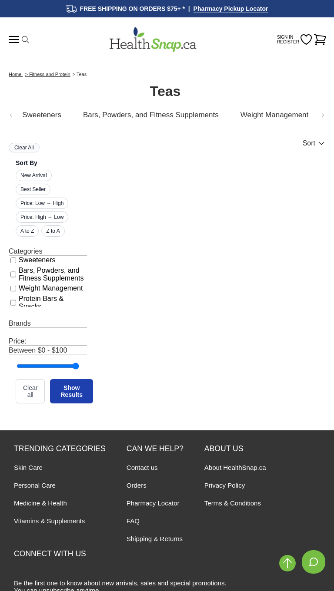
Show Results (71, 391)
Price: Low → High (41, 203)
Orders (137, 485)
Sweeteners (41, 115)
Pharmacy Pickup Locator (231, 8)
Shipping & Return (153, 538)
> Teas (80, 74)
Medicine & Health (40, 503)
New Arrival (33, 175)
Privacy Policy (224, 485)
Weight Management (274, 115)
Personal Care (35, 485)
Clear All (24, 148)
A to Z (27, 231)
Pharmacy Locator (153, 503)
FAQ (133, 521)
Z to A (53, 231)
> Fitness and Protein (47, 74)
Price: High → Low (41, 217)
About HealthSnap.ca (235, 467)
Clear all (30, 391)
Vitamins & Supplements (49, 521)
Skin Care (28, 467)
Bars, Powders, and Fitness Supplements (151, 115)
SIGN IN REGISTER (288, 39)
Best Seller (33, 189)
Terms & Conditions (232, 503)
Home (16, 74)
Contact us (142, 467)
